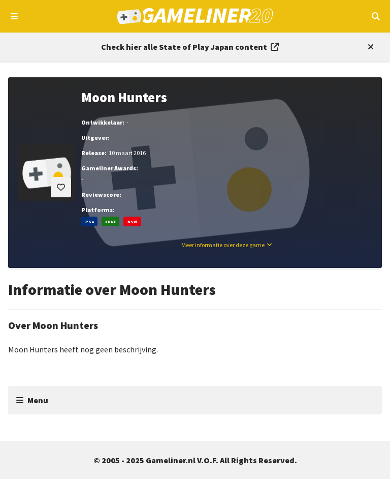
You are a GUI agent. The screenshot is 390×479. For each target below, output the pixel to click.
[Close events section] (369, 47)
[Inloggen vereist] (61, 187)
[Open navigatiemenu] (14, 16)
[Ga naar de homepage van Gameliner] (195, 16)
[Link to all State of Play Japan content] (190, 47)
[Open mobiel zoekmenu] (375, 16)
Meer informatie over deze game (223, 245)
